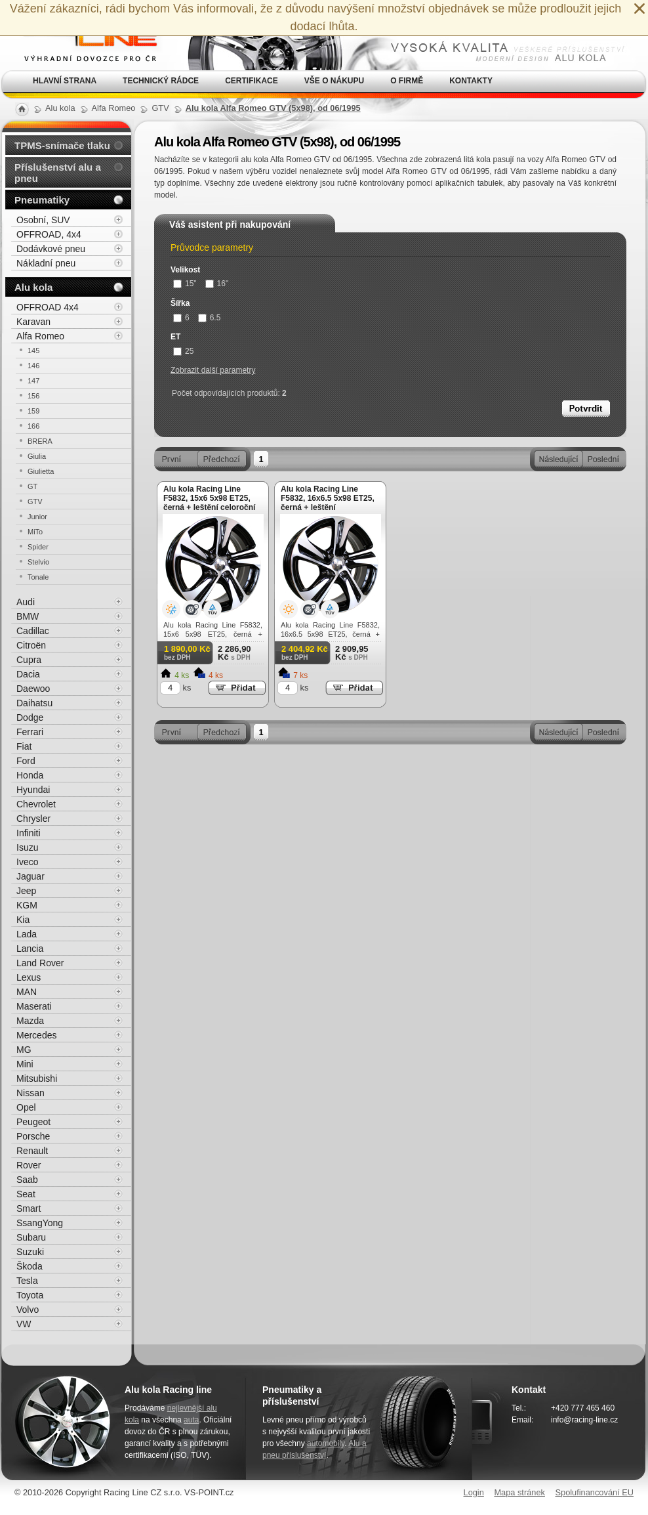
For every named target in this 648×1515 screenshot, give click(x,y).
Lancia (29, 948)
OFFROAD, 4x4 (48, 234)
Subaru (31, 1237)
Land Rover (40, 963)
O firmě (406, 80)
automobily (325, 1443)
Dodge (29, 717)
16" (217, 283)
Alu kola (33, 287)
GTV (35, 501)
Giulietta (41, 471)
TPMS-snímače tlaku (62, 145)
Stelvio (38, 562)
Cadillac (32, 631)
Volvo (27, 1309)
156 (33, 396)
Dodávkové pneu (50, 249)
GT (32, 486)
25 (183, 351)
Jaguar (30, 876)
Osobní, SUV (43, 220)
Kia (23, 919)
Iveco (27, 862)
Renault (32, 1150)
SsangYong (39, 1223)
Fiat (23, 746)
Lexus (28, 977)
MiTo (35, 532)
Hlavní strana (64, 80)
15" (185, 283)
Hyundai (33, 789)
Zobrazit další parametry (213, 370)
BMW (27, 616)
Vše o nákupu (334, 80)
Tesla (27, 1280)
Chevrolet (36, 804)
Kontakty (471, 80)
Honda (29, 775)
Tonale (38, 577)
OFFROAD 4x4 (47, 307)
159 (33, 411)
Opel (26, 1107)
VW (23, 1324)
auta (191, 1419)
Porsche (33, 1136)
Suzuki (30, 1252)
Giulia (37, 456)
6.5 (209, 317)
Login (474, 1492)
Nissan (30, 1093)
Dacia (28, 674)
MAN (26, 992)
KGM (26, 905)
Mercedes (36, 1035)
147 (33, 381)
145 (33, 350)
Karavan (33, 321)
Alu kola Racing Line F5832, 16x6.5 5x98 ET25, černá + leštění (328, 498)
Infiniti (28, 833)
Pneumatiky (42, 199)
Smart (28, 1208)
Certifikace (251, 80)
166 (33, 426)
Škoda (29, 1266)
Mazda (30, 1020)
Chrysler (33, 818)
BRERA (40, 441)
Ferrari (29, 732)
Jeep (26, 891)
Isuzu (27, 847)
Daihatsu (34, 703)
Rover (28, 1165)
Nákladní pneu (45, 263)
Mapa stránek (519, 1492)
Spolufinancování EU (594, 1492)
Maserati (34, 1006)
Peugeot (33, 1122)
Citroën (31, 645)
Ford (25, 761)
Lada (26, 934)
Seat (25, 1194)
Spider (38, 547)
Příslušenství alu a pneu (57, 172)
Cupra (28, 659)
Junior (37, 517)
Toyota (29, 1295)
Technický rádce (161, 80)
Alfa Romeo (40, 336)
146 (33, 366)
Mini (24, 1064)
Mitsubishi (36, 1078)
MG (23, 1049)
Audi (25, 602)
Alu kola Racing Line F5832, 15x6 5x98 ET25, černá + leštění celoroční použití (209, 502)
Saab (27, 1179)
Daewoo (33, 688)
